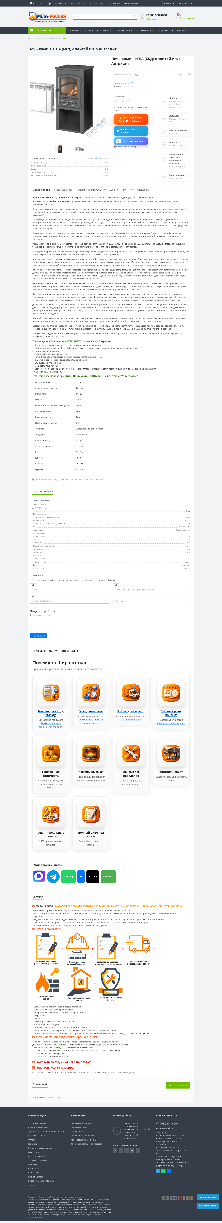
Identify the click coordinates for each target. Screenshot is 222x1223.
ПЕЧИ (89, 30)
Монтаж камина (177, 175)
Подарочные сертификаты (41, 1182)
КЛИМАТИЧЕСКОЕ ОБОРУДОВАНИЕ (154, 30)
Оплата (173, 98)
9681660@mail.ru (164, 1130)
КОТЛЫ (181, 30)
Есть (188, 558)
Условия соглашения (38, 1162)
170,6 (187, 539)
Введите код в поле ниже (40, 615)
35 (189, 507)
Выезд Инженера (77, 3)
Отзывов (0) (143, 189)
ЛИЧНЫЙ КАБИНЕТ (37, 1158)
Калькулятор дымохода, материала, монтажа (176, 159)
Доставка (174, 115)
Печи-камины (184, 526)
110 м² (187, 517)
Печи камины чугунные (82, 1137)
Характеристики (63, 189)
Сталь (187, 555)
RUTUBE (93, 878)
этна (50, 479)
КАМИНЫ (76, 30)
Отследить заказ (96, 3)
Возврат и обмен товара (40, 1149)
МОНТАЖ (128, 189)
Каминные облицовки (81, 1125)
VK (81, 878)
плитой (64, 479)
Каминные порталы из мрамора (86, 1145)
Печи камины (51, 38)
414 (188, 552)
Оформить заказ (187, 18)
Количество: (120, 96)
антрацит (79, 479)
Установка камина (37, 1125)
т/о (72, 479)
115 (188, 504)
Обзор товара (41, 189)
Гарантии (33, 1145)
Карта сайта (34, 1174)
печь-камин (41, 479)
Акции (31, 1186)
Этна (130, 83)
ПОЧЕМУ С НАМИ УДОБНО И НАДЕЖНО (97, 189)
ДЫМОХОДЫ (103, 30)
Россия (186, 520)
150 (188, 523)
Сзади (187, 546)
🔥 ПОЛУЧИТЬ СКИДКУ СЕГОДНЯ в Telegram (131, 119)
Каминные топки (79, 1129)
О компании (34, 1154)
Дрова (187, 530)
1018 (188, 542)
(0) (136, 74)
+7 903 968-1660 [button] (167, 1125)
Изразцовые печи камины (84, 1141)
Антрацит (185, 565)
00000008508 (97, 479)
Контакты (33, 1166)
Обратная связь (153, 19)
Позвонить (108, 878)
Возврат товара (35, 1170)
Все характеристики (98, 158)
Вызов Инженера (208, 1197)
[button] (37, 3)
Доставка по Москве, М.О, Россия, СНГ (46, 1133)
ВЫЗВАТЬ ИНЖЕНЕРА (38, 1129)
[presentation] (51, 623)
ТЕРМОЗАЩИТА (123, 30)
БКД (188, 511)
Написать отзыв (178, 1087)
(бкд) (56, 479)
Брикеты (179, 530)
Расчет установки (207, 1205)
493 (188, 549)
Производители (35, 1178)
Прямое (186, 568)
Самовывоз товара (37, 1137)
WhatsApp (68, 878)
